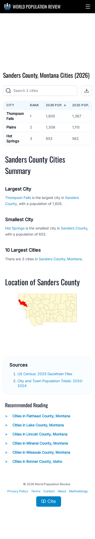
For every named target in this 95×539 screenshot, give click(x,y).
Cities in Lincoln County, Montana (36, 434)
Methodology (78, 491)
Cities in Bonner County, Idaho (33, 461)
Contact (49, 491)
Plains (11, 127)
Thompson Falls (18, 197)
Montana (74, 259)
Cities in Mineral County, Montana (36, 443)
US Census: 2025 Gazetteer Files (45, 374)
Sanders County (74, 228)
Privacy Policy (17, 491)
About (62, 491)
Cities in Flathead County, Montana (37, 416)
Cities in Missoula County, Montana (37, 452)
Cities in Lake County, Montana (34, 425)
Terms (35, 491)
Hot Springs (15, 228)
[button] (88, 7)
